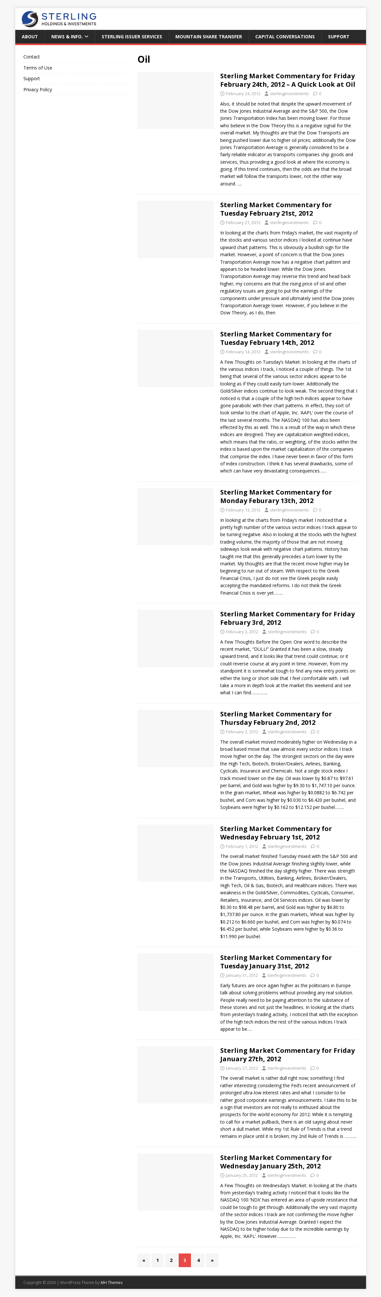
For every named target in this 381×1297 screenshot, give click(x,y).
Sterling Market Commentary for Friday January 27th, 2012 (287, 1054)
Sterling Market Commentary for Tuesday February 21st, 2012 (276, 209)
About (30, 36)
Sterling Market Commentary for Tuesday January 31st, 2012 (276, 961)
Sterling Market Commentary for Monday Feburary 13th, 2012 (276, 496)
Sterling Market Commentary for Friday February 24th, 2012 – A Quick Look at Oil (287, 80)
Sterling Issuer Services (132, 36)
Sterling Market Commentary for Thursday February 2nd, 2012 (276, 718)
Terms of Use (37, 68)
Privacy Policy (37, 89)
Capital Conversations (285, 36)
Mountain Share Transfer (208, 36)
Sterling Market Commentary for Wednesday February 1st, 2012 (276, 832)
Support (338, 36)
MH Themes (111, 1282)
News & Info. (67, 36)
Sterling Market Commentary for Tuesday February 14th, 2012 (276, 338)
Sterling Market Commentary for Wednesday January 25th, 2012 (276, 1161)
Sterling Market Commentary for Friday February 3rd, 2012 (287, 618)
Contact (31, 57)
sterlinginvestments (289, 93)
